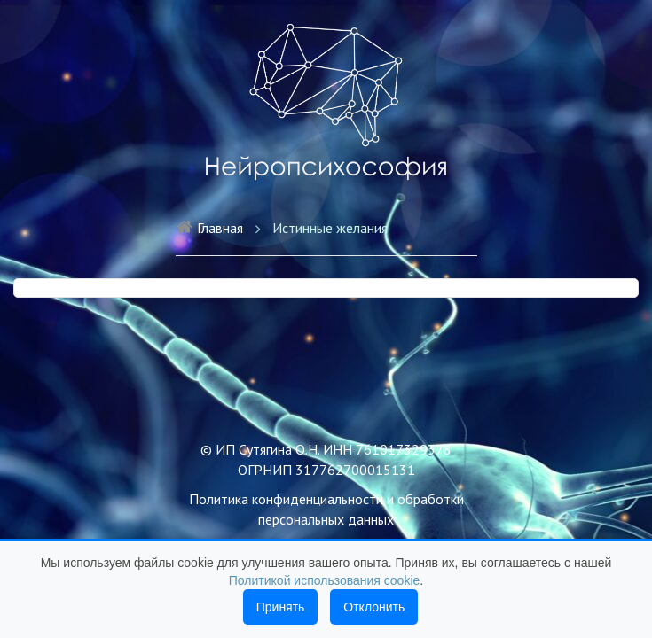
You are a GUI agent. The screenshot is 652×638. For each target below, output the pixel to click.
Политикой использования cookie (324, 580)
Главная (209, 228)
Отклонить (374, 607)
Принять (280, 607)
